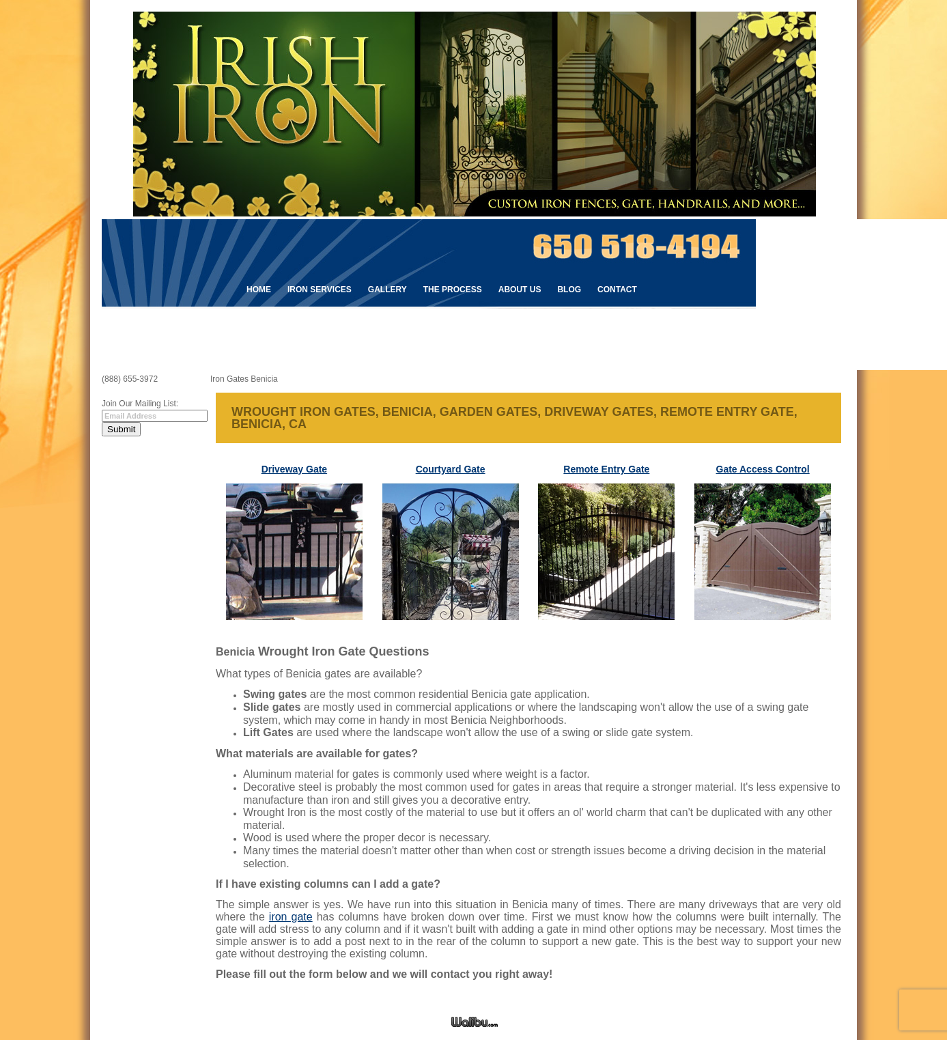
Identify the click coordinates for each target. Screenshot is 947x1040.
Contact (617, 289)
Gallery (387, 289)
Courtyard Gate (450, 469)
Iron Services (319, 289)
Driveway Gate (295, 469)
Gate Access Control (763, 469)
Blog (569, 289)
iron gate (291, 917)
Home (258, 289)
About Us (519, 289)
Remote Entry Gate (606, 469)
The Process (452, 289)
